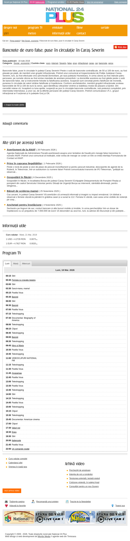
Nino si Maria (18, 345)
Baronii (15, 297)
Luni (7, 263)
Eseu (14, 432)
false (69, 63)
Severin (62, 63)
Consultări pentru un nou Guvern (84, 486)
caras (91, 63)
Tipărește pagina (16, 501)
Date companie (120, 2)
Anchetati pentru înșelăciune (24, 204)
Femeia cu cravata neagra (23, 280)
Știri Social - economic (30, 41)
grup (75, 63)
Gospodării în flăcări (19, 177)
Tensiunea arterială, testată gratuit (84, 478)
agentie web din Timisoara (64, 536)
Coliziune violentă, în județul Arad (84, 482)
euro (48, 63)
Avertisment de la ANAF (21, 149)
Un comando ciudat (20, 449)
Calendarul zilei (15, 463)
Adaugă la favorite (17, 505)
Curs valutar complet (17, 459)
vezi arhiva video (11, 490)
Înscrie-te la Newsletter (80, 501)
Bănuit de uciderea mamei (22, 191)
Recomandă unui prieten (47, 501)
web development (26, 536)
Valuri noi (16, 428)
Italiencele (40, 2)
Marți (15, 263)
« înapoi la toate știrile (14, 105)
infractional (83, 63)
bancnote (103, 63)
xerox (110, 63)
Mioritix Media (44, 536)
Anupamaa (17, 373)
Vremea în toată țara (17, 467)
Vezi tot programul (95, 2)
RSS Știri (122, 47)
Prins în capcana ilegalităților (24, 163)
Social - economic (22, 63)
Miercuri (26, 263)
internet (54, 63)
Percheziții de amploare (79, 470)
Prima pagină (15, 41)
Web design (10, 536)
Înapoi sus (120, 505)
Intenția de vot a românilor (81, 474)
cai (96, 63)
